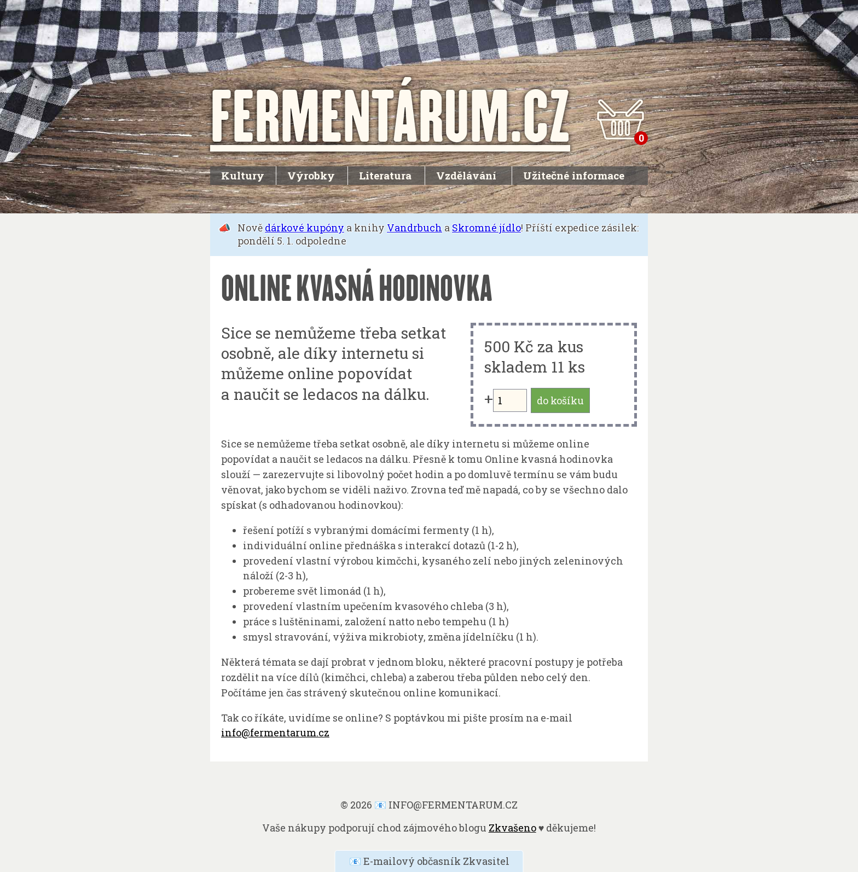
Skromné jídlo (486, 227)
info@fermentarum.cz (275, 732)
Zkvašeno (512, 827)
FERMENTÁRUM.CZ (390, 114)
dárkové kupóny (304, 227)
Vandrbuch (414, 227)
